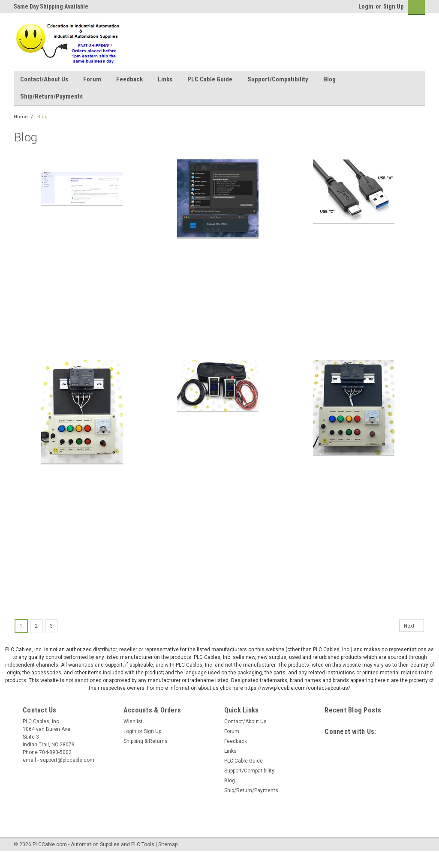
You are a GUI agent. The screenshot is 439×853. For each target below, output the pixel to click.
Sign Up (393, 6)
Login (365, 6)
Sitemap (167, 844)
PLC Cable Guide (209, 79)
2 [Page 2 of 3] (36, 626)
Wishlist (133, 721)
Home (21, 117)
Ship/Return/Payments (51, 96)
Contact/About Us (44, 79)
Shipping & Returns (145, 741)
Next (414, 626)
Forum (92, 79)
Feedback (129, 79)
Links (165, 79)
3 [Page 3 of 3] (51, 626)
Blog (329, 79)
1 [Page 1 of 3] (21, 626)
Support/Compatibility (277, 79)
